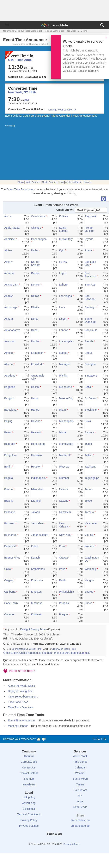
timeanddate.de (80, 825)
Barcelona (10, 409)
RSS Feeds (80, 807)
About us (28, 756)
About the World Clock (21, 685)
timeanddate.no (80, 820)
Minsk (62, 432)
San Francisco (91, 275)
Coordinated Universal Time (26, 649)
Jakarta (35, 512)
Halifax (35, 386)
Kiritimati (36, 614)
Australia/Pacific (73, 182)
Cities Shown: (65, 209)
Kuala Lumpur (63, 229)
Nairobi (63, 489)
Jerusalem (37, 523)
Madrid (63, 352)
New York (64, 534)
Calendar (80, 767)
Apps (80, 801)
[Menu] (7, 25)
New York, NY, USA (22, 92)
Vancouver (91, 523)
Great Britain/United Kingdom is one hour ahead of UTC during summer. (46, 652)
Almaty (8, 261)
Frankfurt (36, 364)
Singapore (91, 375)
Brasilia (8, 500)
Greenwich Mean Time (63, 649)
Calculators (80, 790)
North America (33, 182)
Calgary (9, 580)
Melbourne (65, 386)
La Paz (63, 261)
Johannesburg (39, 534)
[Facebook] (41, 841)
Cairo (7, 568)
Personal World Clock (54, 31)
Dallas (35, 250)
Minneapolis (66, 421)
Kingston (36, 591)
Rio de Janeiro (89, 229)
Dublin (35, 341)
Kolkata (63, 216)
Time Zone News (18, 702)
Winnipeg (90, 568)
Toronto (89, 512)
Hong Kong (38, 443)
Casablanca (38, 216)
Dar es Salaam (35, 263)
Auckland (9, 375)
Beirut (7, 432)
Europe (87, 182)
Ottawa (63, 557)
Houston (36, 466)
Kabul (34, 546)
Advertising (28, 803)
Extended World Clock (31, 31)
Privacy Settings (29, 825)
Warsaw (89, 546)
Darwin (35, 273)
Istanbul (36, 500)
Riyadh (89, 239)
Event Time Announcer (20, 189)
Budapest (10, 546)
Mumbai (64, 477)
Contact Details (29, 773)
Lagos (62, 273)
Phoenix (64, 603)
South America (49, 182)
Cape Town (11, 603)
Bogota (8, 477)
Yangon (89, 580)
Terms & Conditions (28, 814)
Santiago (90, 307)
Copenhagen (39, 239)
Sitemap (29, 778)
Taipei (88, 443)
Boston (8, 489)
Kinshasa (36, 603)
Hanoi (34, 398)
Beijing (8, 421)
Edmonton (37, 352)
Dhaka (35, 307)
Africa (21, 182)
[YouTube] (67, 841)
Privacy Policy (28, 820)
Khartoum (37, 580)
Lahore (63, 284)
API (80, 795)
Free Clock (71, 31)
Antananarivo (12, 330)
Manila (63, 375)
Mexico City (66, 398)
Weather (80, 773)
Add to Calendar (60, 115)
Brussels (9, 523)
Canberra (9, 591)
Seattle (89, 341)
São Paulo (91, 330)
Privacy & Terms (72, 844)
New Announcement (84, 115)
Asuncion (9, 341)
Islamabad (37, 489)
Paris (62, 568)
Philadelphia (66, 591)
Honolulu (36, 455)
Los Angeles (66, 341)
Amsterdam (11, 284)
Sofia (88, 386)
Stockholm (91, 409)
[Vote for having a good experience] (38, 739)
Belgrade (9, 443)
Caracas (9, 614)
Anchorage (10, 307)
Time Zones (80, 761)
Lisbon (63, 318)
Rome (88, 250)
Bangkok (9, 398)
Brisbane (9, 512)
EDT (26, 100)
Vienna (89, 534)
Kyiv (61, 250)
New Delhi (65, 512)
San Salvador (90, 297)
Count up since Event (36, 115)
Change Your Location (60, 109)
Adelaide (9, 239)
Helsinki (36, 432)
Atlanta (8, 364)
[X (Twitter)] (48, 841)
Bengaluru (10, 455)
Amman (9, 273)
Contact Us (99, 739)
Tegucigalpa (92, 477)
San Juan (90, 284)
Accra (7, 216)
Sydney (89, 432)
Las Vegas (65, 295)
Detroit (35, 295)
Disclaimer (28, 808)
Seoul (88, 352)
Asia (61, 182)
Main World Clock (11, 31)
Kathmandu (38, 568)
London (63, 330)
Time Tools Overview (20, 707)
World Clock (80, 756)
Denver (35, 284)
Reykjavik (90, 216)
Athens (8, 352)
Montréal (64, 455)
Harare (35, 409)
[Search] (102, 25)
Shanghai (90, 364)
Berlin (7, 466)
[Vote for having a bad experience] (43, 739)
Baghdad (9, 386)
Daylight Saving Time (33, 629)
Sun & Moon (80, 778)
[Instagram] (61, 841)
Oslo (62, 546)
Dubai (34, 330)
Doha (34, 318)
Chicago (36, 227)
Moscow (64, 466)
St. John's (91, 398)
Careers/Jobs (29, 761)
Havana (35, 421)
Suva (88, 421)
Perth (62, 580)
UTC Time (83, 31)
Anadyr (8, 295)
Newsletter (28, 784)
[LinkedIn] (55, 841)
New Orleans (64, 525)
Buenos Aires (12, 557)
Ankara (8, 318)
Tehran (89, 489)
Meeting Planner (18, 725)
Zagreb (89, 591)
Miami (62, 409)
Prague (63, 614)
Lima (62, 307)
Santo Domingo (90, 320)
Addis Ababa (12, 227)
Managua (64, 364)
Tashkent (90, 466)
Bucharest (10, 534)
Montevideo (66, 443)
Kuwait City (66, 239)
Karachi (35, 557)
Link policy (28, 797)
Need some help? (22, 671)
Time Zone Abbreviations (23, 696)
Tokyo (88, 500)
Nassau (63, 500)
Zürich (88, 603)
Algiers (8, 250)
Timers (80, 784)
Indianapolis (38, 477)
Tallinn (89, 455)
